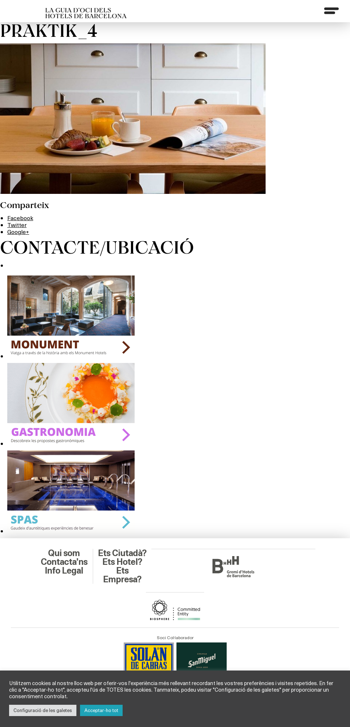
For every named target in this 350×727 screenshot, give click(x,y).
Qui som (64, 553)
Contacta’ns (64, 561)
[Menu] (331, 10)
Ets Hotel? (122, 561)
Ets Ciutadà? (122, 553)
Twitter (17, 224)
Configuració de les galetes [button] (42, 710)
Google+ (18, 231)
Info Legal (64, 570)
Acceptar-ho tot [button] (101, 710)
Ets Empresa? (122, 575)
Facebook (20, 218)
